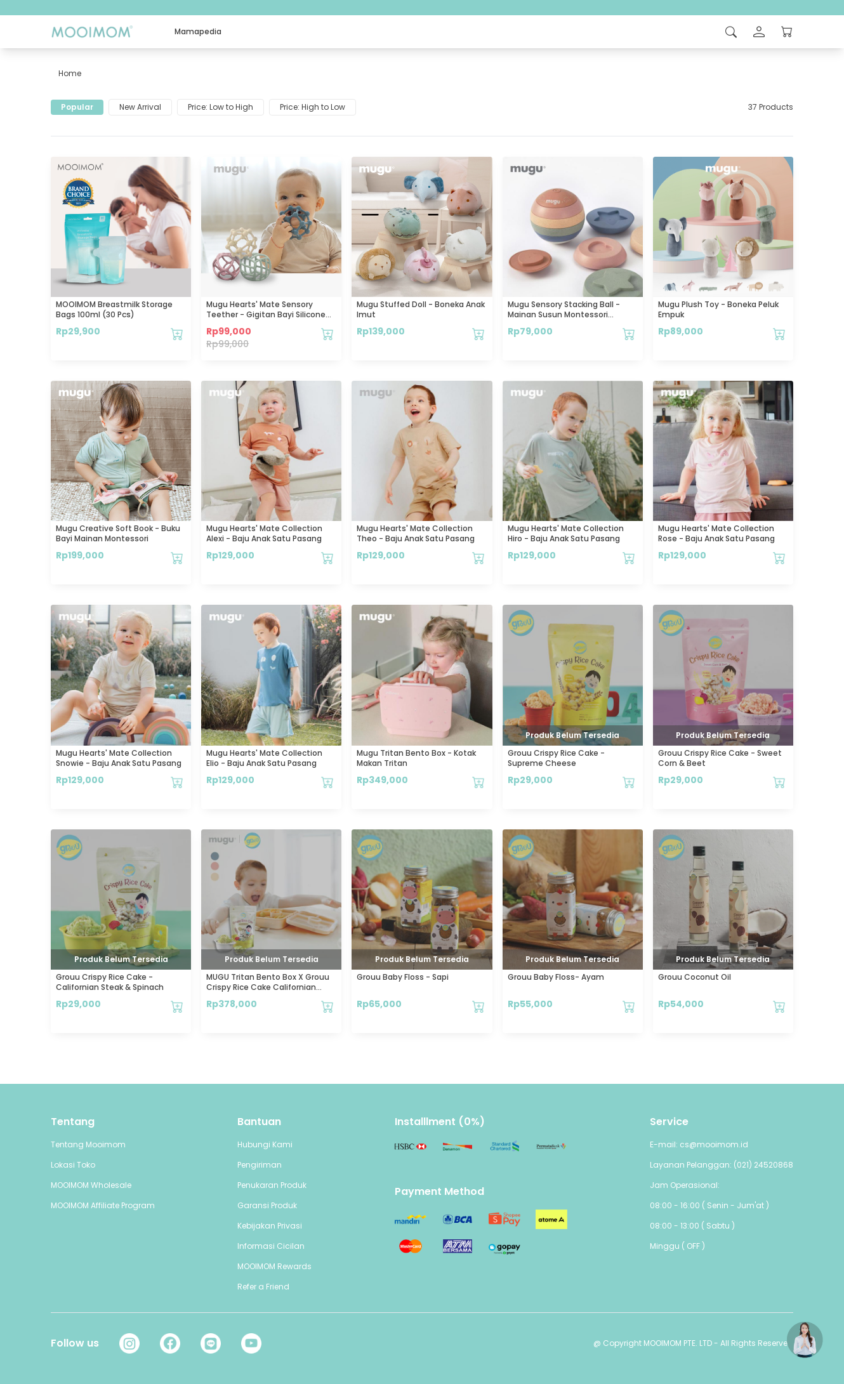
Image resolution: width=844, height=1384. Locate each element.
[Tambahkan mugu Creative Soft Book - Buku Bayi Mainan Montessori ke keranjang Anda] (177, 558)
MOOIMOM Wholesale (91, 1185)
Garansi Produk (267, 1205)
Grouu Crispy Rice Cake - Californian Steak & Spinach (110, 982)
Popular (77, 107)
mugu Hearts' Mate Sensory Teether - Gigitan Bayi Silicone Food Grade (266, 314)
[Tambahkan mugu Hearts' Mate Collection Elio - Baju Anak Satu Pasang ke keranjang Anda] (327, 782)
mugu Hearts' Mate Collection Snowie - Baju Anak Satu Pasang (118, 758)
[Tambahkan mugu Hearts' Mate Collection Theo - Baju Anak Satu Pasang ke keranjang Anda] (478, 558)
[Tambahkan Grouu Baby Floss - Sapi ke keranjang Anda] (478, 1006)
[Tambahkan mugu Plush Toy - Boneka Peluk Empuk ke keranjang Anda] (779, 334)
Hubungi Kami (265, 1144)
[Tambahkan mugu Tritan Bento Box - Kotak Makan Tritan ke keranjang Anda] (478, 782)
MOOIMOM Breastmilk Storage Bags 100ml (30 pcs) (114, 309)
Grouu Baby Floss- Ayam (556, 977)
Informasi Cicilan (271, 1246)
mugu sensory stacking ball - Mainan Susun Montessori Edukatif (564, 314)
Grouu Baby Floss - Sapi (403, 977)
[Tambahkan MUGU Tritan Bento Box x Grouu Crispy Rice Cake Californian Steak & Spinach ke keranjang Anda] (327, 1006)
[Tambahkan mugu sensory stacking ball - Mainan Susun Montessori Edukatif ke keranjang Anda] (629, 334)
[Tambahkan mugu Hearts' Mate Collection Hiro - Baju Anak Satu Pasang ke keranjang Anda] (629, 558)
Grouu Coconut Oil (694, 977)
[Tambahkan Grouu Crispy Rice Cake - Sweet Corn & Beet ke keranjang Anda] (779, 782)
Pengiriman (259, 1164)
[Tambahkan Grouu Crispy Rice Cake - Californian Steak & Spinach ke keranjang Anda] (177, 1006)
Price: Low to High (220, 107)
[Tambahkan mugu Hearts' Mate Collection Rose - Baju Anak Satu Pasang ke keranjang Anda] (779, 558)
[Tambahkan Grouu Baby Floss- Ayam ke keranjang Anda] (629, 1006)
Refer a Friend (263, 1286)
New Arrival (140, 107)
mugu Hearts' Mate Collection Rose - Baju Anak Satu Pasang (716, 533)
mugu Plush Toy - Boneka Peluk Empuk (718, 309)
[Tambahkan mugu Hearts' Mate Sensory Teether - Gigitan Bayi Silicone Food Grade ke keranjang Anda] (327, 334)
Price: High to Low (312, 107)
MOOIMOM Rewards (274, 1266)
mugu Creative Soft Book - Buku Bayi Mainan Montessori (118, 533)
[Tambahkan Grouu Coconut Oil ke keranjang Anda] (779, 1006)
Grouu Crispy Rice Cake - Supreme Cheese (556, 758)
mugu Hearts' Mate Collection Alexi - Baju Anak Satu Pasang (264, 533)
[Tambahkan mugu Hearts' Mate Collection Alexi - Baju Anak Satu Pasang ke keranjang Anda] (327, 558)
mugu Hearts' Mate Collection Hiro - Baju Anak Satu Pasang (566, 533)
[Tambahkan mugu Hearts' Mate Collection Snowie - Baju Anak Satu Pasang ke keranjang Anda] (177, 782)
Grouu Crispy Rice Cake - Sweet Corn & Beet (720, 758)
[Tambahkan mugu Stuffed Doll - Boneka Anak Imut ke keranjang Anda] (478, 334)
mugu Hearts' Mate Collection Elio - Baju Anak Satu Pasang (264, 758)
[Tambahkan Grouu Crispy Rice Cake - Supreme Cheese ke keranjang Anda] (629, 782)
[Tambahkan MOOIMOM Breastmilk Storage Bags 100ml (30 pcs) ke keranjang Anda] (177, 334)
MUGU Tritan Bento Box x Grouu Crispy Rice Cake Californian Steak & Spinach (267, 987)
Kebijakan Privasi (269, 1225)
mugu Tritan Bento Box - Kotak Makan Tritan (416, 758)
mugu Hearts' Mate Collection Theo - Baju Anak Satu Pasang (416, 533)
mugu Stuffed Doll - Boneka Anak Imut (421, 309)
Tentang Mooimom (88, 1144)
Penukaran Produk (272, 1185)
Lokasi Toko (73, 1164)
